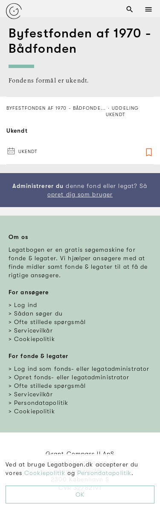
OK (80, 494)
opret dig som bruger (80, 194)
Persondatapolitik (104, 472)
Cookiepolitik (44, 472)
